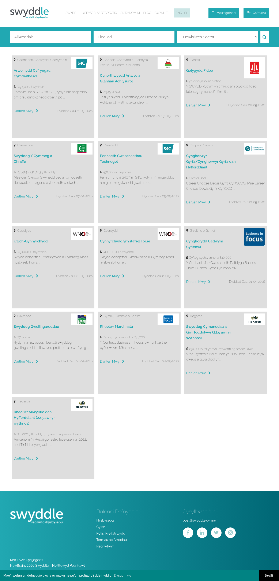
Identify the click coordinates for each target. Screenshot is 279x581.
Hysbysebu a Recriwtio (98, 13)
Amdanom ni (130, 13)
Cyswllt (161, 13)
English (182, 13)
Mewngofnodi (224, 13)
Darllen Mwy (26, 111)
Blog (147, 13)
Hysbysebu (105, 520)
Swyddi (71, 13)
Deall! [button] (269, 575)
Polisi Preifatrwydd (110, 533)
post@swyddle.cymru (199, 520)
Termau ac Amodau (111, 540)
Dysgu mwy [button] (122, 575)
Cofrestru (256, 13)
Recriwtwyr (105, 546)
